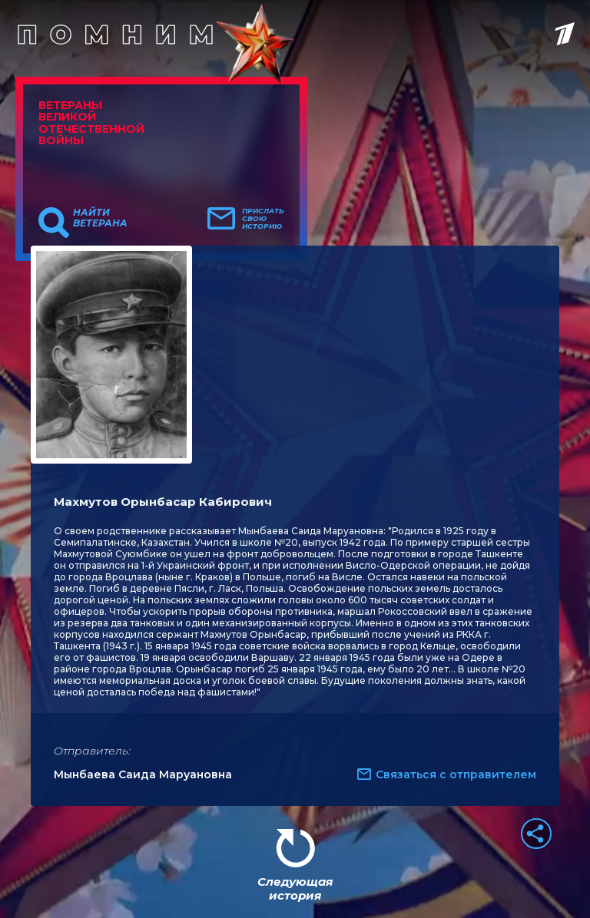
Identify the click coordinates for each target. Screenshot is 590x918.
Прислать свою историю (263, 218)
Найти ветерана (100, 218)
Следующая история (295, 888)
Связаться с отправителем (456, 774)
